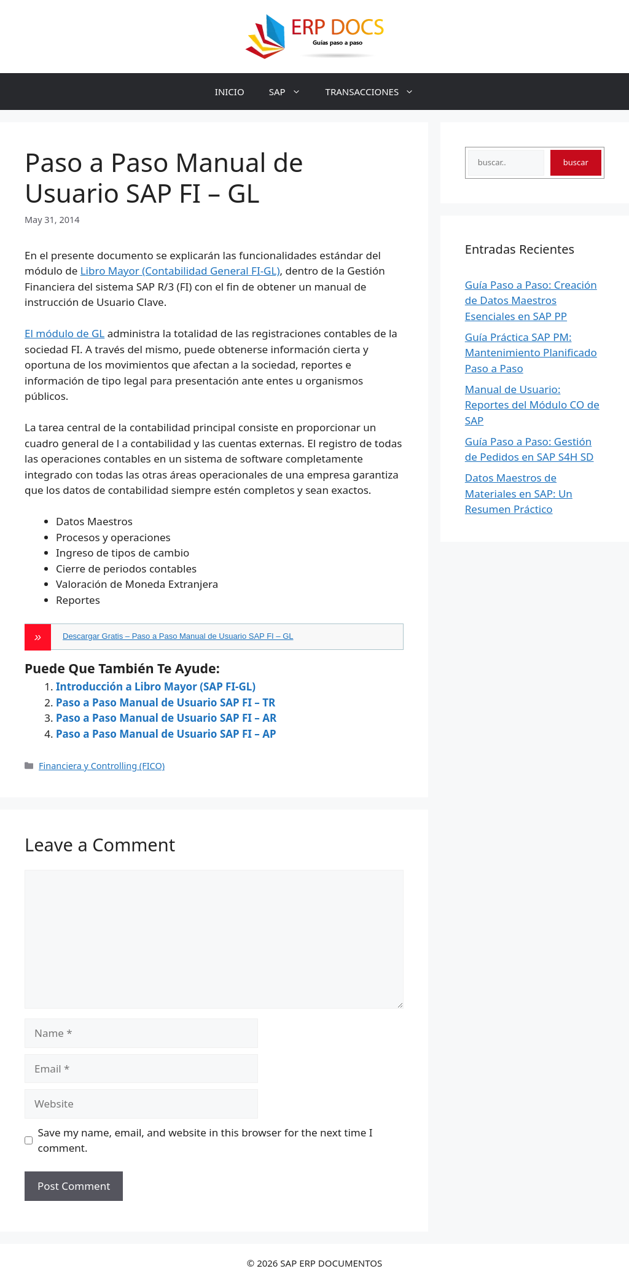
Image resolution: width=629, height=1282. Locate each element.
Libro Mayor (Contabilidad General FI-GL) (180, 271)
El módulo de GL (64, 333)
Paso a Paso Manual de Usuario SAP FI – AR (166, 718)
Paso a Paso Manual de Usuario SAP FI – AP (166, 734)
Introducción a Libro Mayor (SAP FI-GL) (156, 686)
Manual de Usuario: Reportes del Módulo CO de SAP (532, 405)
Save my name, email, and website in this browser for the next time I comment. (205, 1140)
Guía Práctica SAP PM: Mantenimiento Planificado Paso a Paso (531, 352)
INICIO (229, 91)
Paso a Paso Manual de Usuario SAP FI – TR (165, 702)
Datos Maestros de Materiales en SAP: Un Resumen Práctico (518, 493)
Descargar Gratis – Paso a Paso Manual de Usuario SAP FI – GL (178, 636)
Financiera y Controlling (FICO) (102, 766)
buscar (575, 162)
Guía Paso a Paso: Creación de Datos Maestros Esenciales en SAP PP (531, 300)
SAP (291, 91)
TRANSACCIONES (376, 91)
